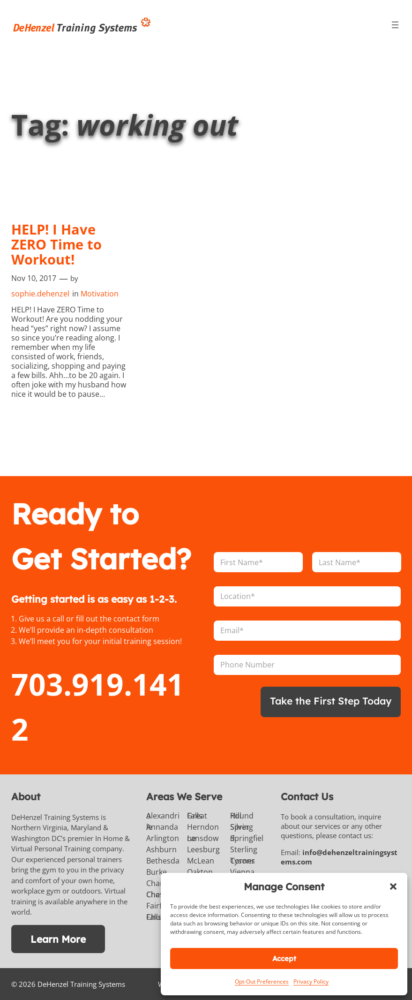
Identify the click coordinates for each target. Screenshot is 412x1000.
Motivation (100, 293)
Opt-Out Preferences (262, 981)
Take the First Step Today (330, 701)
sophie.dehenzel (40, 293)
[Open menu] (395, 24)
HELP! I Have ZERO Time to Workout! (56, 244)
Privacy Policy (311, 981)
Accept (284, 958)
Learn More (58, 939)
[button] (393, 886)
